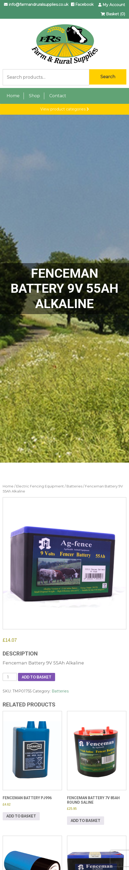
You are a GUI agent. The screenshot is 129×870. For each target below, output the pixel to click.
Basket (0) (113, 14)
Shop (34, 95)
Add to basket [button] (21, 816)
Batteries (74, 486)
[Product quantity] (10, 677)
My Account (111, 4)
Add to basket (36, 677)
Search (107, 76)
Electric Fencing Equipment (40, 486)
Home (13, 95)
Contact (57, 95)
